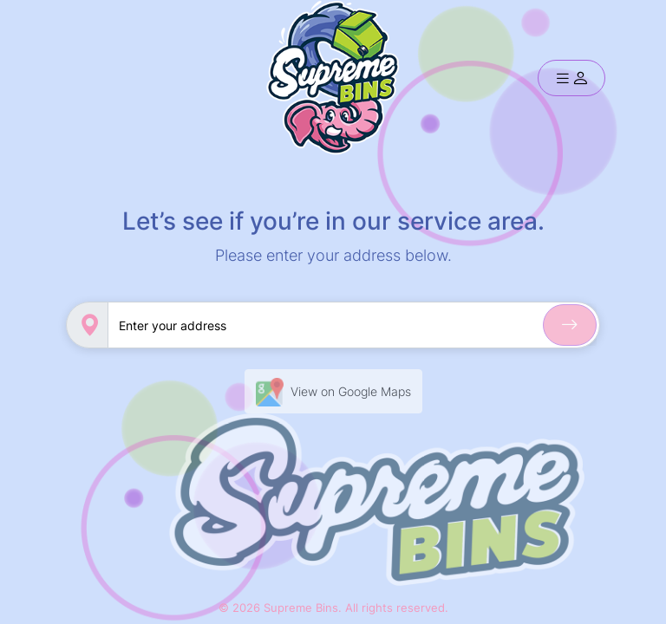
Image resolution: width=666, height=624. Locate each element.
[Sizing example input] (354, 325)
